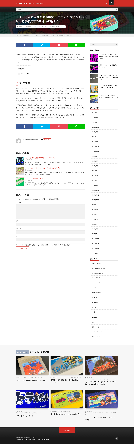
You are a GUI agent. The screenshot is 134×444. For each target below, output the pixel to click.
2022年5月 (95, 175)
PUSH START (23, 74)
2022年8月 (95, 161)
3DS (93, 306)
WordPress (47, 440)
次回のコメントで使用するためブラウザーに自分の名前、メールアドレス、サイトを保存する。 (44, 245)
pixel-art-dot (31, 437)
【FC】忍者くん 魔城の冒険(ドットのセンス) (40, 158)
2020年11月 (95, 243)
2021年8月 (95, 209)
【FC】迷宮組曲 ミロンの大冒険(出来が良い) (67, 415)
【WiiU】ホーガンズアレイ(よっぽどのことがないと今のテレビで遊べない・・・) (108, 56)
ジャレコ (36, 26)
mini (93, 287)
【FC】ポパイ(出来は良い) (34, 178)
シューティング (69, 376)
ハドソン (39, 412)
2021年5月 (95, 219)
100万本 (26, 412)
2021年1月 (95, 233)
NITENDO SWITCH (97, 268)
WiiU (93, 297)
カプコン (62, 376)
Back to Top (67, 431)
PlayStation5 (95, 263)
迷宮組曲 (67, 411)
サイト (18, 236)
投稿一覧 (46, 140)
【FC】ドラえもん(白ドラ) (26, 416)
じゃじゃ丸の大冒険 (50, 26)
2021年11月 (95, 195)
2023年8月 (95, 132)
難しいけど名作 (32, 412)
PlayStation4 (95, 292)
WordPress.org (96, 336)
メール (18, 228)
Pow (80, 376)
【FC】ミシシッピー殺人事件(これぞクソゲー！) (101, 418)
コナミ (88, 378)
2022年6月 (95, 170)
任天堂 (27, 376)
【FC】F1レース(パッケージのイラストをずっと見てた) (43, 168)
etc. (93, 311)
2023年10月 (95, 127)
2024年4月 (95, 117)
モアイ (114, 378)
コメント (18, 202)
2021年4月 (95, 224)
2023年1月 (95, 141)
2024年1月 (95, 122)
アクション (41, 26)
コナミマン (109, 378)
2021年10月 (95, 199)
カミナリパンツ (60, 26)
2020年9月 (95, 253)
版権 (39, 376)
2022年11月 (95, 146)
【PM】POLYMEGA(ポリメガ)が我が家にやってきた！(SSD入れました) (108, 77)
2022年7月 (95, 165)
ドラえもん (20, 412)
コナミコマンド (101, 378)
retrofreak (28, 26)
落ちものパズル (33, 376)
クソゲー (94, 412)
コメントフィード (97, 331)
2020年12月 (95, 238)
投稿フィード (96, 326)
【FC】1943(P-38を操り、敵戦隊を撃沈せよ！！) (67, 381)
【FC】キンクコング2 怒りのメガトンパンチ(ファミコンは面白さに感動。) (101, 382)
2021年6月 (95, 214)
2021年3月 (95, 228)
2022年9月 (95, 156)
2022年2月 (95, 180)
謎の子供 (76, 376)
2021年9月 (95, 204)
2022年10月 (95, 151)
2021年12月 (95, 190)
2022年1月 (95, 185)
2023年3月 (95, 136)
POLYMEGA (95, 277)
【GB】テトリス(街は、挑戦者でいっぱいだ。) (32, 381)
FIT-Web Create (31, 440)
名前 (18, 221)
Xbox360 (94, 302)
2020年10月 (95, 248)
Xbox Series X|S (96, 272)
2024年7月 (95, 112)
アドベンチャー (101, 412)
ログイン (94, 321)
